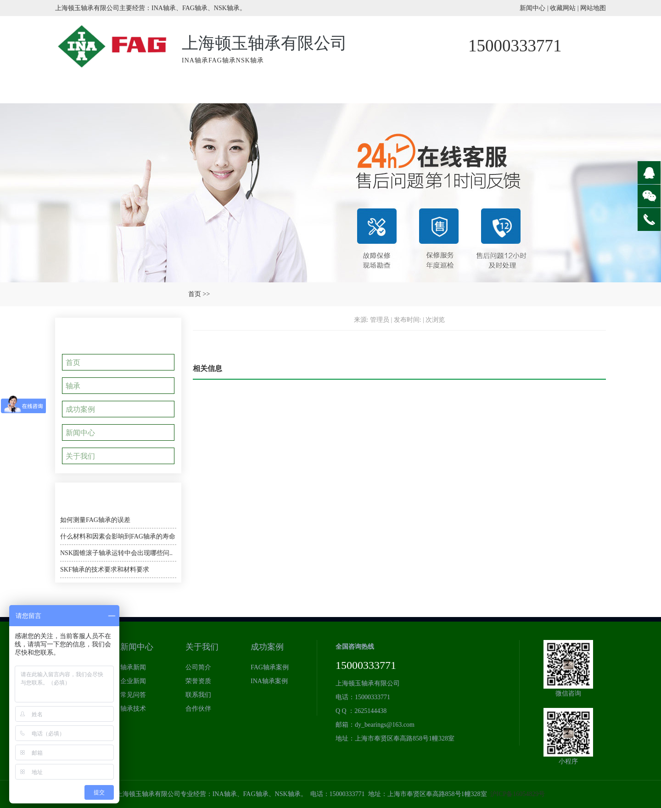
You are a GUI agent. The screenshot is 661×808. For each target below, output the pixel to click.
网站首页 (94, 89)
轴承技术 (133, 708)
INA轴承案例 (269, 681)
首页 (194, 294)
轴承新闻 (484, 89)
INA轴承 (172, 89)
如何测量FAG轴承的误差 (95, 519)
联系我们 (198, 694)
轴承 (76, 385)
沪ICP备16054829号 (517, 794)
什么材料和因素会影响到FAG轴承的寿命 (117, 536)
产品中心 (250, 89)
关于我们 (562, 89)
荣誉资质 (406, 89)
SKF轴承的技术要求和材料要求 (104, 569)
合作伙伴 (198, 708)
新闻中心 (532, 8)
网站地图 (593, 8)
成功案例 (328, 89)
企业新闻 (133, 681)
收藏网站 (563, 8)
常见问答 (133, 694)
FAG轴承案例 (270, 667)
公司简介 (198, 667)
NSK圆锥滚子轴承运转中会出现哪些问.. (116, 553)
